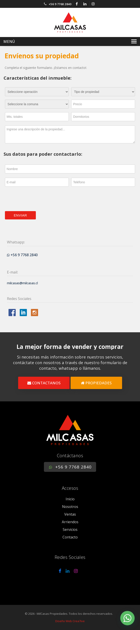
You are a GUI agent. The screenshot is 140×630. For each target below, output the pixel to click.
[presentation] (39, 199)
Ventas (70, 514)
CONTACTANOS (43, 382)
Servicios (70, 529)
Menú (9, 41)
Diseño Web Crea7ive (70, 621)
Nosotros (70, 506)
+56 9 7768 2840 (60, 4)
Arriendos (70, 521)
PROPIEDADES (96, 382)
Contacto (70, 537)
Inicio (70, 499)
